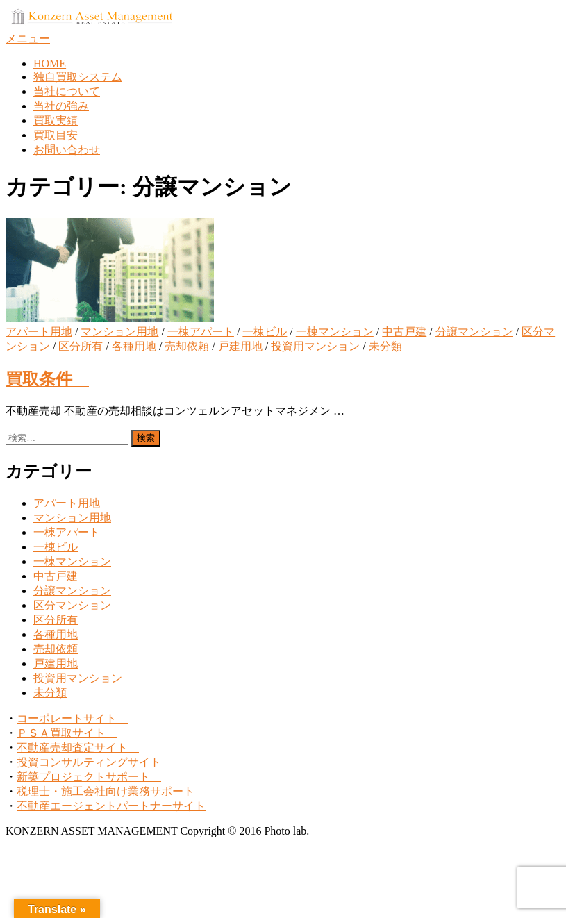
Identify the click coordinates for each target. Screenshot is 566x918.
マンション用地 (119, 331)
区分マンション (72, 605)
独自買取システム (77, 77)
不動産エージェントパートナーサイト (111, 806)
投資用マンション (315, 346)
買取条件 (47, 379)
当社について (66, 91)
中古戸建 (404, 331)
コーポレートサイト (72, 718)
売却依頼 (187, 346)
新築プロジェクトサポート (89, 777)
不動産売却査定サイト (78, 747)
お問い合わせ (66, 150)
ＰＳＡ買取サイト (67, 733)
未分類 (385, 346)
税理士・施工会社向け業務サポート (105, 791)
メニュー (28, 38)
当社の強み (61, 106)
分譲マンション (474, 331)
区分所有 (80, 346)
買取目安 (55, 135)
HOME (49, 63)
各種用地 (134, 346)
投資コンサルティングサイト (94, 762)
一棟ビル (264, 331)
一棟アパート (200, 331)
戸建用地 (240, 346)
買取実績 (55, 120)
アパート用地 (39, 331)
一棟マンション (335, 331)
